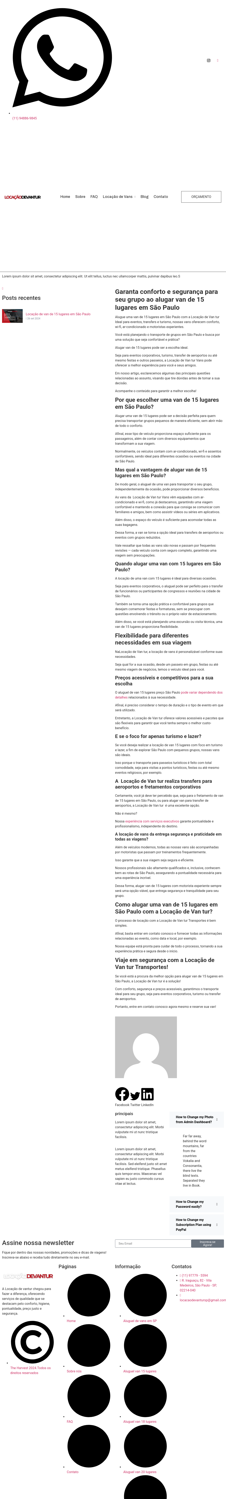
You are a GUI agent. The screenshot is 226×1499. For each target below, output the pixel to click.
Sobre (80, 197)
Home (65, 197)
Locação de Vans (119, 197)
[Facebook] (218, 60)
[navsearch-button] (2, 288)
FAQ (94, 197)
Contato (161, 197)
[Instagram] (209, 60)
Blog (144, 197)
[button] (122, 1097)
